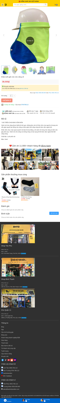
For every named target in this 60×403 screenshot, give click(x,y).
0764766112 (25, 104)
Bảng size (4, 335)
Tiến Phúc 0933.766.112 (9, 384)
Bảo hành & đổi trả (7, 345)
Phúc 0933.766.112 (54, 92)
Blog (2, 327)
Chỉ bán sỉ (7, 100)
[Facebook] (2, 360)
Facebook (7, 400)
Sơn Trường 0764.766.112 (10, 370)
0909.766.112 (4, 249)
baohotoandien (6, 373)
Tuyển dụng (4, 351)
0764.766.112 (4, 283)
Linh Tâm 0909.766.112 (9, 368)
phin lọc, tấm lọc (24, 88)
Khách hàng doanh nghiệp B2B (10, 337)
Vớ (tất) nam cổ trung (26, 197)
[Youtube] (8, 360)
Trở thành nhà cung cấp (8, 348)
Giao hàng (4, 340)
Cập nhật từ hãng (6, 353)
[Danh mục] (2, 4)
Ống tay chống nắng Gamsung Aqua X (10, 197)
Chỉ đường (23, 253)
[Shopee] (11, 360)
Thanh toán (4, 343)
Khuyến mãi (4, 356)
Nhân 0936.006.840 (41, 92)
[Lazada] (15, 360)
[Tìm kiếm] (28, 4)
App (2, 329)
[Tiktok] (5, 360)
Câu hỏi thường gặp (7, 332)
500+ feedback (6, 376)
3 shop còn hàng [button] (8, 104)
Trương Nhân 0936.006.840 (10, 386)
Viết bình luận (54, 213)
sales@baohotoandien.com (10, 389)
